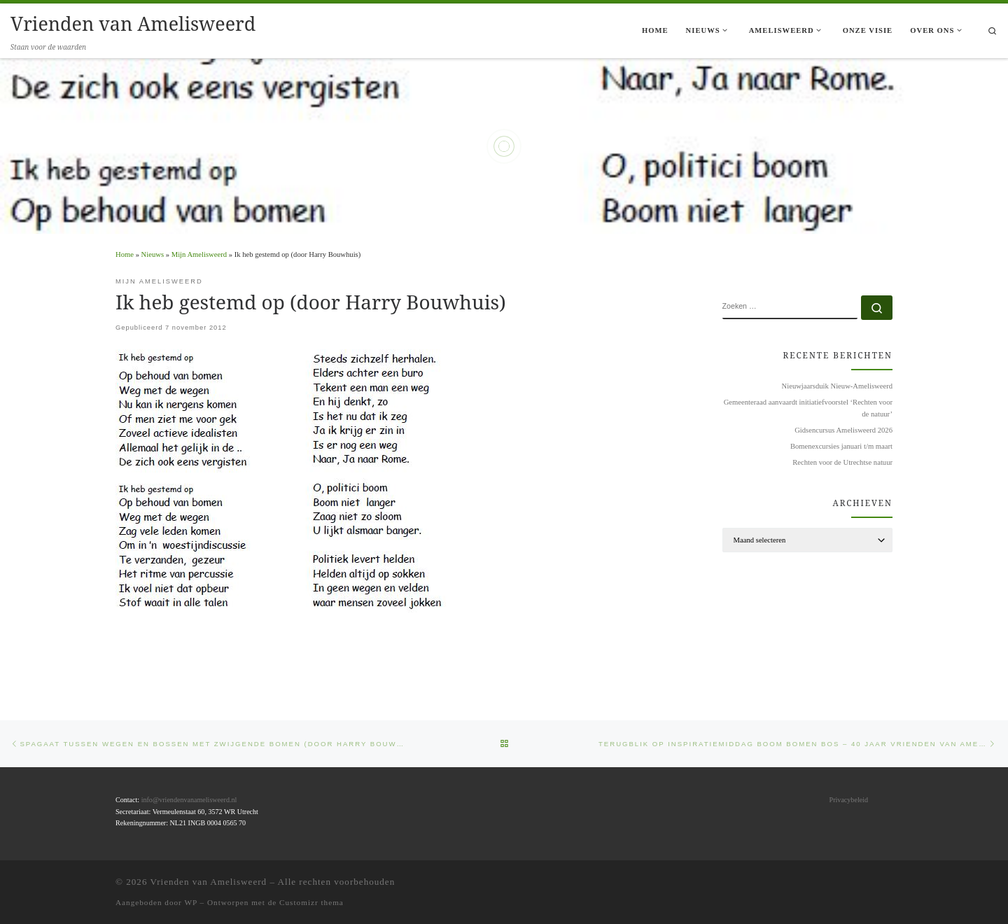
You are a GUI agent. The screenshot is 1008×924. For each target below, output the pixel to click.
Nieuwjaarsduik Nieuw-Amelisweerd (837, 386)
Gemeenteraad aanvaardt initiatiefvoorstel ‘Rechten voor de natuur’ (808, 407)
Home (124, 254)
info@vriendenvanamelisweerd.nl (189, 800)
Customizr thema (311, 902)
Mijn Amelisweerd (199, 254)
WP (190, 902)
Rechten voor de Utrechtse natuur (842, 462)
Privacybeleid (849, 800)
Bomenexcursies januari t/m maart (841, 446)
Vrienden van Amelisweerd (208, 881)
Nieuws (152, 254)
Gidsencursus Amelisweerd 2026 (843, 430)
